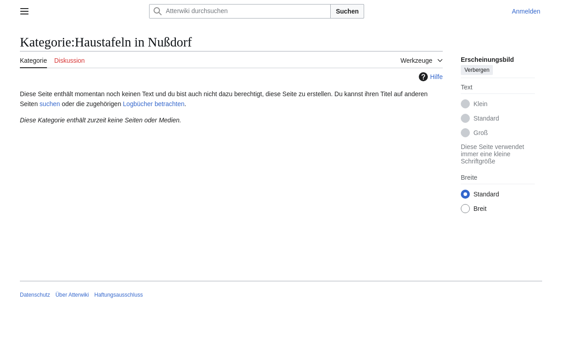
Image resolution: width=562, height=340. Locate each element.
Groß (480, 132)
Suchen (347, 11)
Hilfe (430, 76)
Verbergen (476, 70)
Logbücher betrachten (153, 103)
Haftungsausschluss (118, 295)
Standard (486, 118)
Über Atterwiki (72, 295)
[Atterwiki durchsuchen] (240, 11)
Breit (480, 208)
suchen (50, 103)
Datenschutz (35, 295)
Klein (480, 103)
